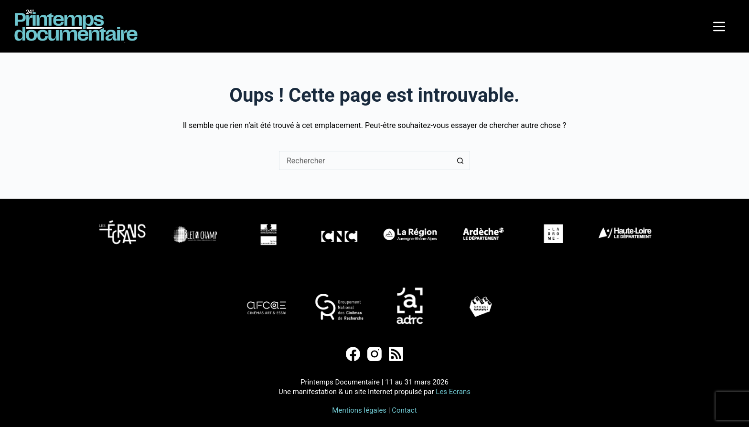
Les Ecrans (453, 391)
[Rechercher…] (365, 160)
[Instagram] (374, 354)
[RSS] (396, 354)
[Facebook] (353, 354)
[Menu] (719, 26)
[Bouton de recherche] (460, 160)
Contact (404, 410)
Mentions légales (359, 410)
